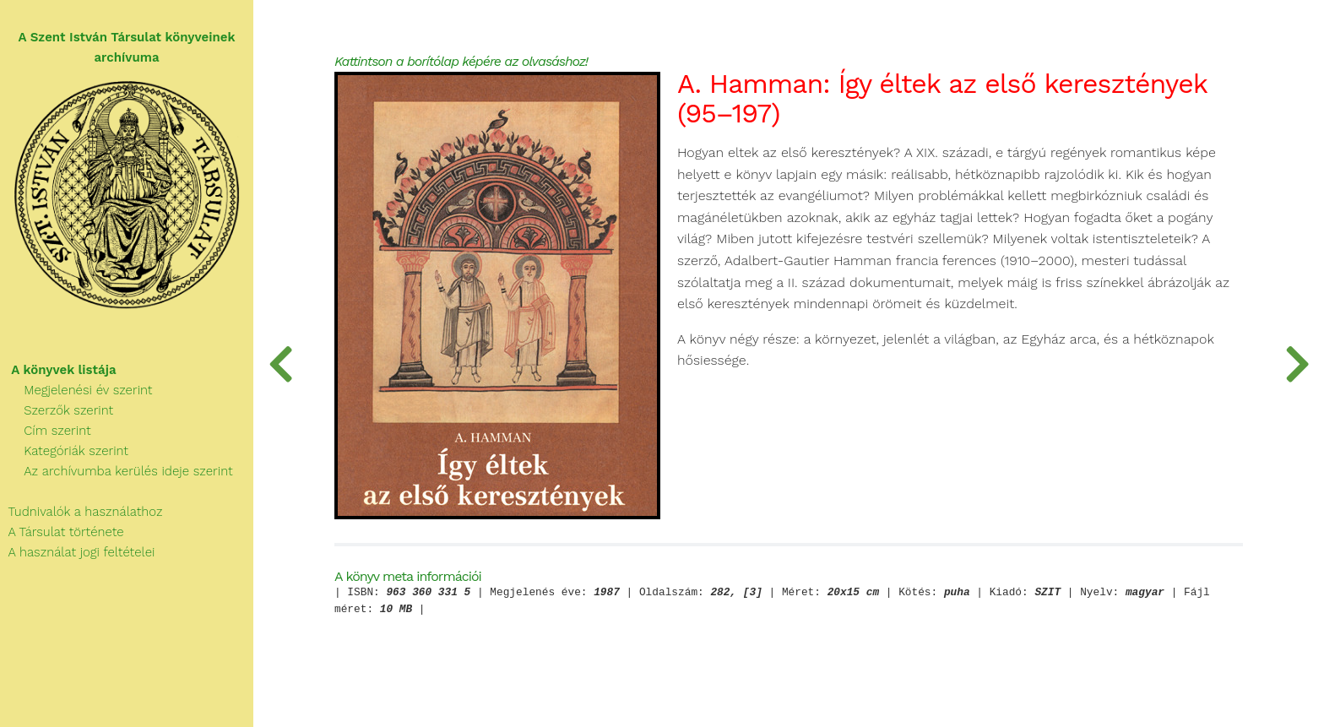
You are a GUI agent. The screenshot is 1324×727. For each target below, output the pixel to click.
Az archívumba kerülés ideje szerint (116, 471)
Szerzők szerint (56, 410)
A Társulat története (62, 532)
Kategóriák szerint (64, 450)
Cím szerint (45, 430)
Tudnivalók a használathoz (81, 511)
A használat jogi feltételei (77, 552)
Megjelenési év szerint (76, 390)
